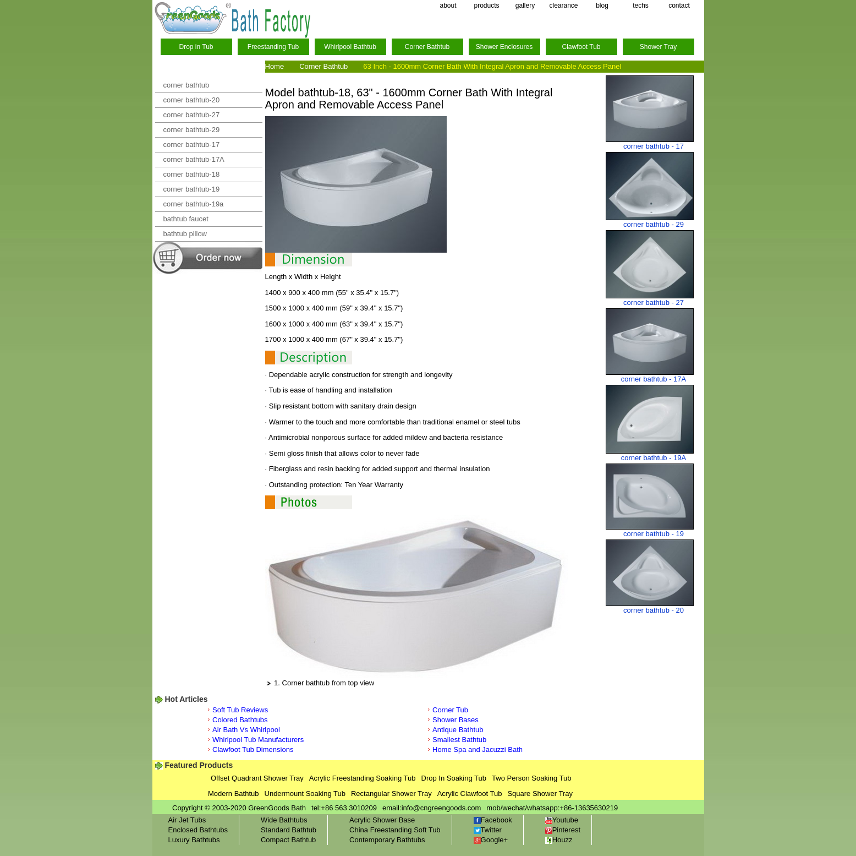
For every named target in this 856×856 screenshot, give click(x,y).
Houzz (559, 840)
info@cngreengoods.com (441, 808)
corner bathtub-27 (191, 115)
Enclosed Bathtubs (198, 830)
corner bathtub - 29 (653, 224)
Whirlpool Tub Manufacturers (258, 739)
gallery (525, 5)
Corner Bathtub (427, 47)
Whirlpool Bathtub (350, 47)
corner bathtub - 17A (654, 379)
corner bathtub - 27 (653, 302)
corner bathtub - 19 (653, 534)
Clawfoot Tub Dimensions (252, 749)
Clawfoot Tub (581, 47)
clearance (563, 5)
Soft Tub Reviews (240, 710)
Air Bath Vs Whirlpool (246, 730)
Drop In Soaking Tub (454, 778)
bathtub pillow (185, 234)
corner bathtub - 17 (653, 146)
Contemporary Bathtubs (387, 840)
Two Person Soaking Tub (532, 778)
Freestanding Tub (273, 47)
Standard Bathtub (288, 830)
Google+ (491, 840)
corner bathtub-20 (191, 100)
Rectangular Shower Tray (391, 793)
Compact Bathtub (288, 840)
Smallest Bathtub (459, 739)
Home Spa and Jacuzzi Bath (477, 749)
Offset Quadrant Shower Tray (257, 778)
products (486, 5)
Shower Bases (455, 720)
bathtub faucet (185, 219)
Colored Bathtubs (239, 720)
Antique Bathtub (458, 730)
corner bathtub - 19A (654, 458)
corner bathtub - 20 (653, 610)
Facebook (493, 820)
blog (602, 5)
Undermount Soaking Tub (305, 793)
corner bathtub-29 (191, 130)
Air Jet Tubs (187, 820)
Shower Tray (658, 47)
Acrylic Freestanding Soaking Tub (362, 778)
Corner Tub (450, 710)
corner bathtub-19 (191, 189)
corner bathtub (186, 85)
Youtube (561, 820)
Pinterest (562, 830)
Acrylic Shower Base (382, 820)
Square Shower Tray (540, 793)
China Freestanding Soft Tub (395, 830)
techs (641, 5)
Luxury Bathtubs (194, 840)
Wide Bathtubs (284, 820)
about (448, 5)
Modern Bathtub (233, 793)
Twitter (488, 830)
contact (679, 5)
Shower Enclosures (504, 47)
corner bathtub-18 (191, 174)
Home (274, 66)
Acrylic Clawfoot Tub (469, 793)
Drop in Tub (196, 47)
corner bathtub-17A (193, 159)
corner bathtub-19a (193, 204)
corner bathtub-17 (191, 144)
